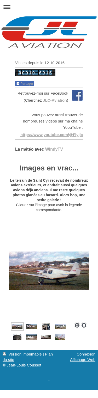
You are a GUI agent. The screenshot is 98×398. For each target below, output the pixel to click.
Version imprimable (23, 354)
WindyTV (54, 149)
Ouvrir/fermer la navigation (49, 7)
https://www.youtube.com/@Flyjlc (51, 134)
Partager (24, 83)
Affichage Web (82, 359)
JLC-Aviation (55, 100)
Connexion (86, 354)
